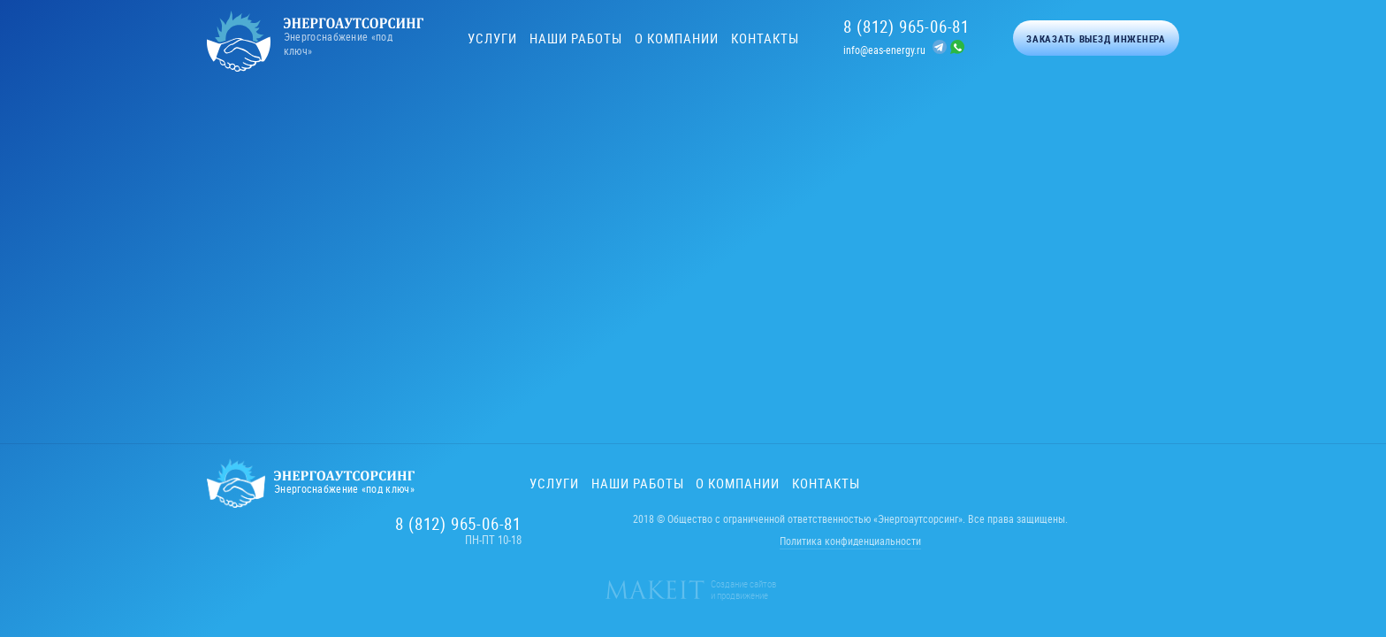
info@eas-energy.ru (884, 49)
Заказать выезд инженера (1096, 38)
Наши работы (575, 38)
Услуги (492, 38)
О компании (677, 38)
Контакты (765, 38)
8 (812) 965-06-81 (906, 26)
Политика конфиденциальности (850, 540)
